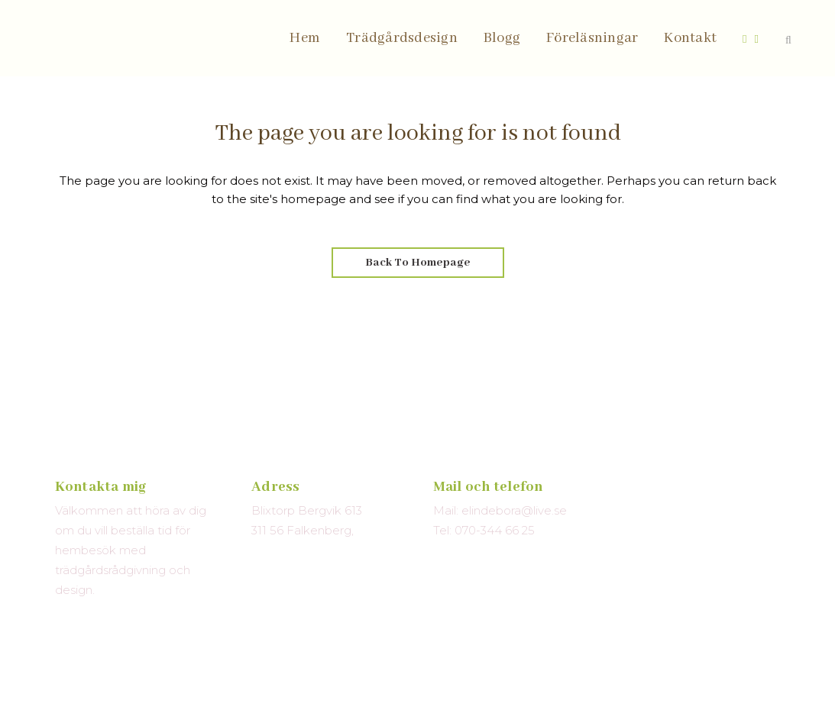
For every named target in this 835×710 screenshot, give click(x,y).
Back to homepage (418, 262)
